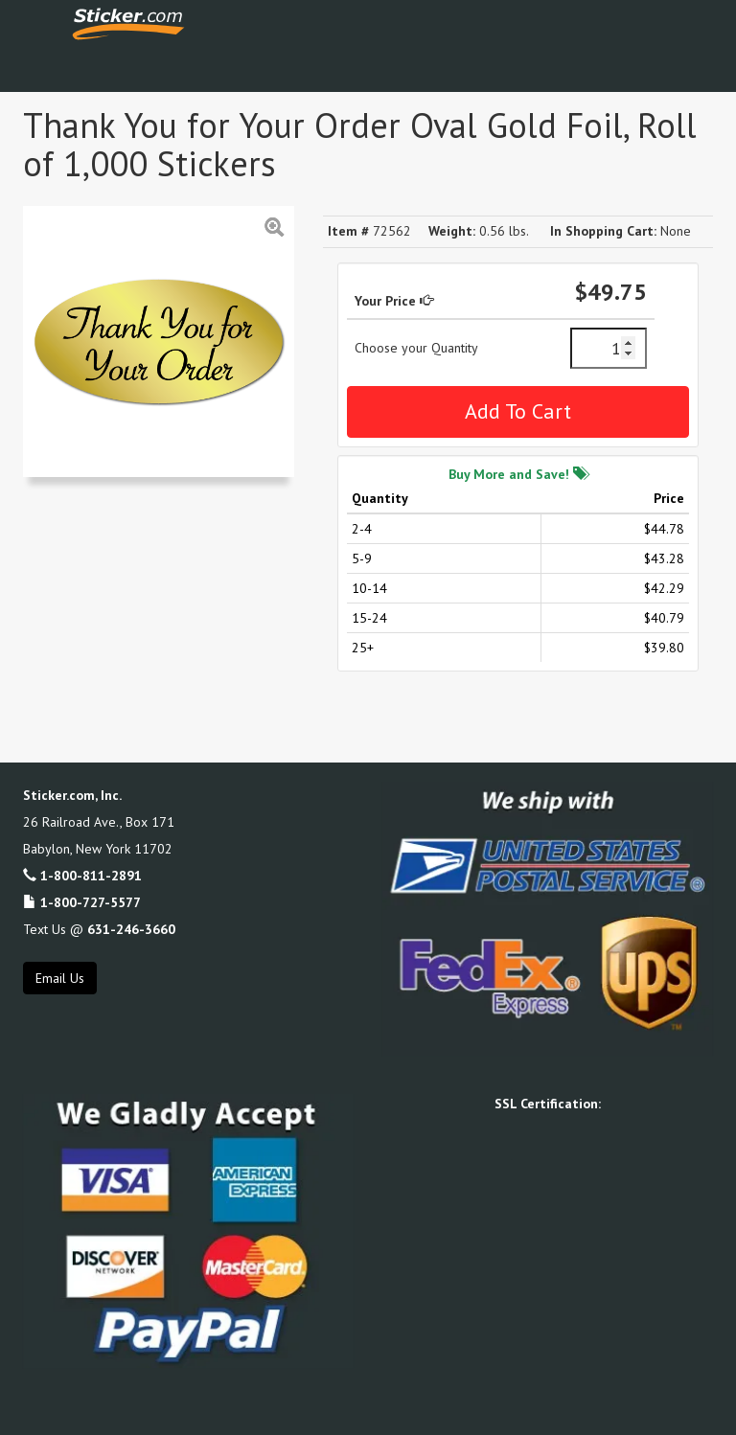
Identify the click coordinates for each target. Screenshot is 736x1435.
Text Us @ (99, 929)
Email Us (59, 978)
